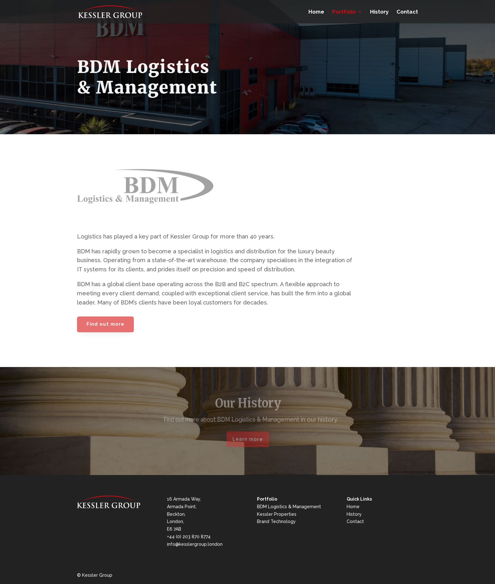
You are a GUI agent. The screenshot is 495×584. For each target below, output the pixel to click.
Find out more (105, 324)
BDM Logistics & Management (289, 506)
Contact (407, 12)
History (379, 12)
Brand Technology (276, 521)
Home (316, 12)
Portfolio (344, 12)
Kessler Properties (276, 514)
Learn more (248, 439)
